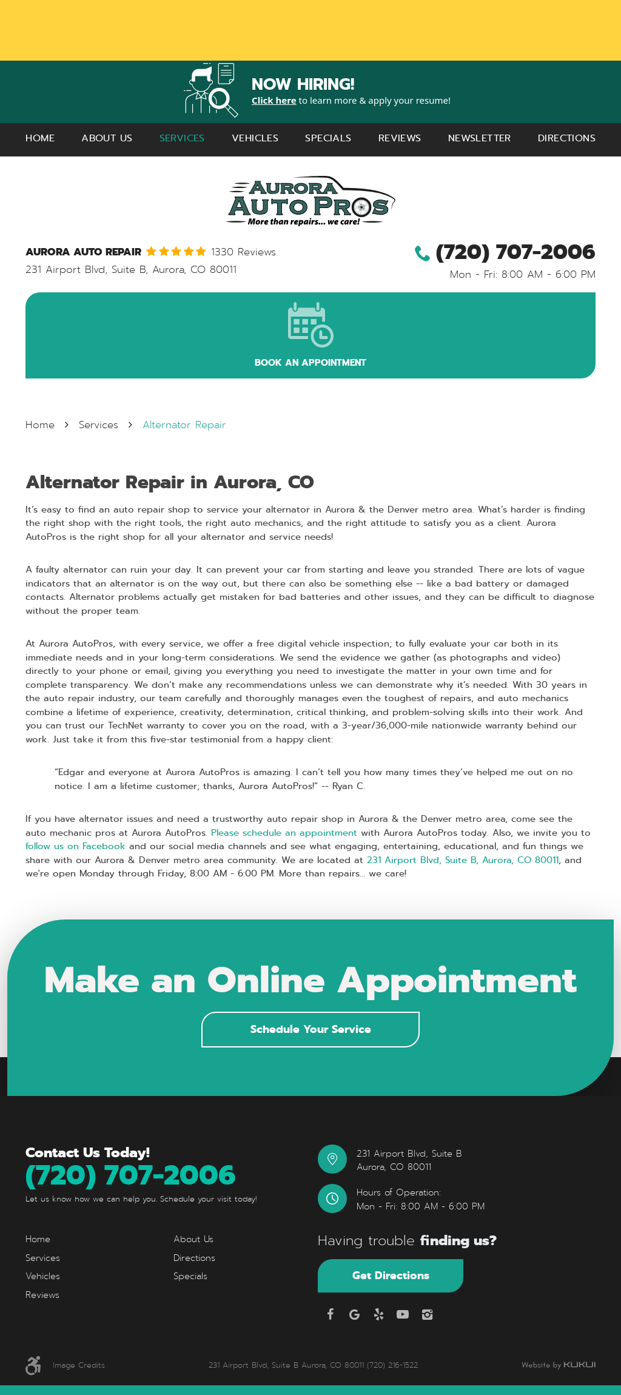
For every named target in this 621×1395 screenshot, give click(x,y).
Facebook (330, 1314)
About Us (106, 138)
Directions (567, 138)
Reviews (399, 138)
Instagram (427, 1314)
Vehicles (255, 138)
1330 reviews (243, 252)
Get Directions (390, 1275)
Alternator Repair (184, 425)
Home (40, 138)
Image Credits (79, 1365)
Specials (328, 138)
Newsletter (479, 138)
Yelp (378, 1314)
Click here (274, 100)
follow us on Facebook (75, 846)
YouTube (403, 1314)
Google (354, 1314)
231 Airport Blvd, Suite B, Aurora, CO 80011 (463, 860)
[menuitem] (40, 138)
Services (182, 138)
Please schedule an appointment (284, 832)
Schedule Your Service (310, 1029)
